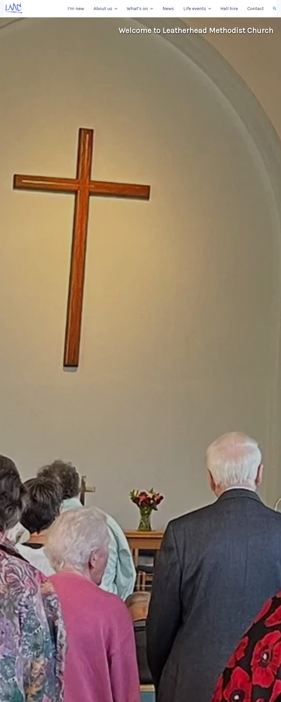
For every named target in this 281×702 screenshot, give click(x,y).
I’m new (76, 8)
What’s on (140, 8)
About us (105, 8)
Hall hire (229, 8)
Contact (255, 8)
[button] (114, 8)
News (168, 8)
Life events (197, 8)
